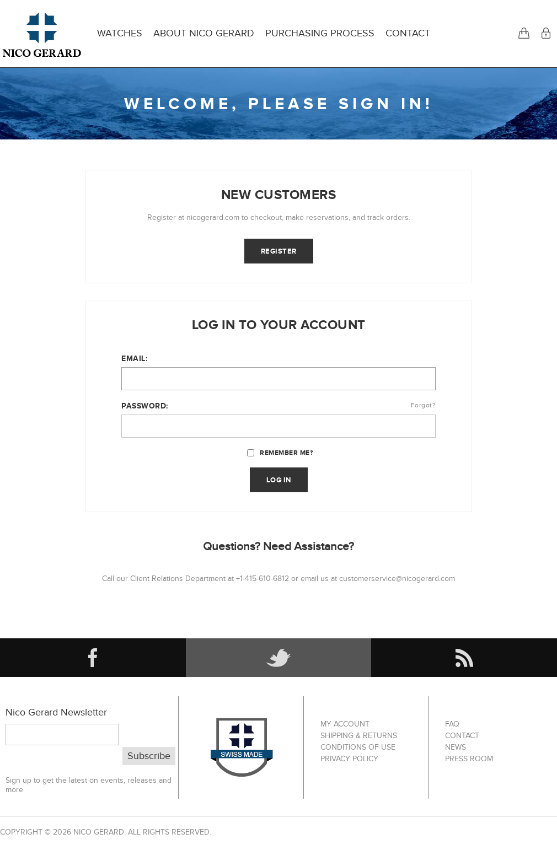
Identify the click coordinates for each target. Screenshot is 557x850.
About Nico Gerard (203, 33)
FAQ (452, 724)
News (455, 747)
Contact (407, 33)
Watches (119, 33)
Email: (134, 358)
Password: (144, 405)
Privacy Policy (349, 758)
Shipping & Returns (358, 735)
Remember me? (286, 452)
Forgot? (423, 405)
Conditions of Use (357, 747)
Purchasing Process (319, 33)
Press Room (469, 758)
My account (344, 724)
